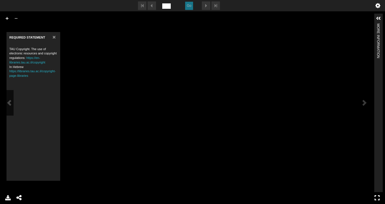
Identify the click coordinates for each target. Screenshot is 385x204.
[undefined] (166, 6)
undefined (378, 5)
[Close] (54, 31)
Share (19, 198)
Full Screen (377, 198)
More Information (378, 26)
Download (8, 198)
